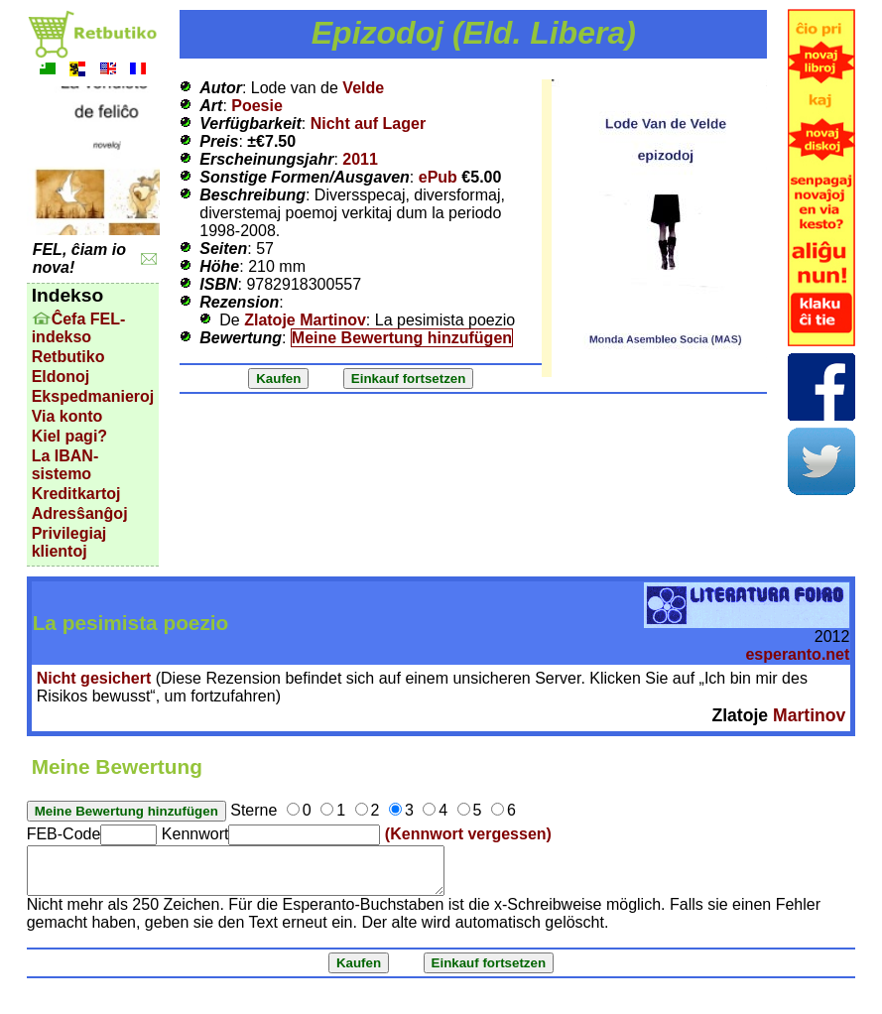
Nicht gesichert (94, 678)
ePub (438, 177)
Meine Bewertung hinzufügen (402, 337)
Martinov (809, 715)
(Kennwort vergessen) (468, 833)
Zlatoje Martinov (305, 320)
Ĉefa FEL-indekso (79, 328)
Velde (363, 87)
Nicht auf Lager (368, 123)
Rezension (239, 302)
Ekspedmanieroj (93, 396)
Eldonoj (61, 376)
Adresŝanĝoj (80, 513)
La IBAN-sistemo (65, 464)
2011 (360, 159)
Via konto (67, 416)
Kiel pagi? (69, 436)
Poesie (257, 105)
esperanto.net (797, 654)
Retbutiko (68, 356)
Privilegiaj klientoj (69, 542)
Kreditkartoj (76, 493)
